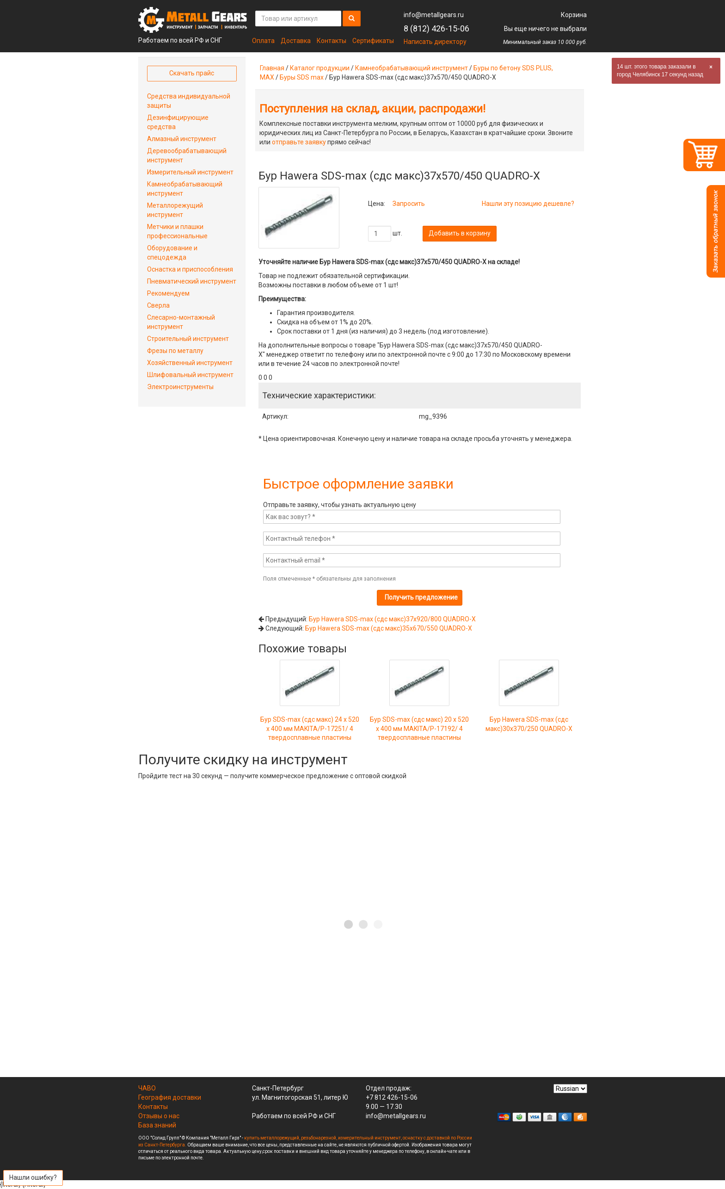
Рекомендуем (168, 293)
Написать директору (435, 41)
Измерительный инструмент (190, 172)
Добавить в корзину (460, 233)
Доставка (296, 40)
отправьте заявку (299, 142)
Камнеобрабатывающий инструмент (411, 68)
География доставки (169, 1097)
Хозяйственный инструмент (190, 362)
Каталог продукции (320, 68)
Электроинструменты (180, 386)
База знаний (157, 1125)
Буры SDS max (302, 77)
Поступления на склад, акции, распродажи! (372, 108)
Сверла (158, 305)
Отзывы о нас (158, 1116)
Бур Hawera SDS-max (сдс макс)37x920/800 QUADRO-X (392, 619)
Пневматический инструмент (191, 281)
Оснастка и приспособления (190, 269)
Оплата (263, 40)
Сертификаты (373, 40)
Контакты (331, 40)
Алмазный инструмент (181, 138)
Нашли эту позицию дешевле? (528, 203)
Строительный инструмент (188, 338)
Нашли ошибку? (33, 1177)
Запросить (409, 203)
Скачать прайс (191, 73)
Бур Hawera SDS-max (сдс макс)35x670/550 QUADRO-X (388, 628)
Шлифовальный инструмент (190, 374)
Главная (272, 68)
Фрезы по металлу (175, 350)
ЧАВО (147, 1088)
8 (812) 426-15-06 (436, 28)
